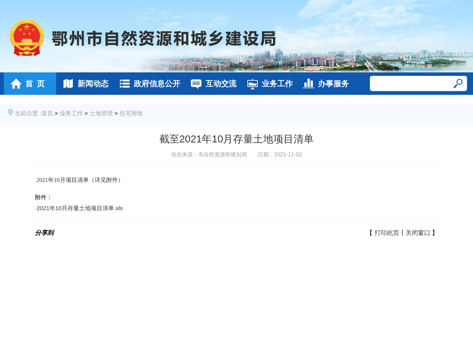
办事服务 (324, 83)
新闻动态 (84, 83)
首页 (47, 113)
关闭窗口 (418, 232)
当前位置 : (28, 113)
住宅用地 (131, 113)
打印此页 (387, 232)
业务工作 (268, 83)
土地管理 (101, 113)
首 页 (25, 83)
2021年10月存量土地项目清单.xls (79, 208)
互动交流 (211, 83)
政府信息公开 (147, 83)
